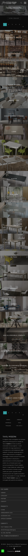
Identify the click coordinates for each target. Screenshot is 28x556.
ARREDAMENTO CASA (7, 512)
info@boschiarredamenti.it (11, 536)
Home (14, 11)
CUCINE (3, 509)
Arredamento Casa (8, 12)
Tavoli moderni (21, 12)
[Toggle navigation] (25, 3)
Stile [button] (19, 422)
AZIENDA (3, 492)
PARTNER (3, 498)
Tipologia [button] (8, 425)
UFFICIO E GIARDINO (6, 518)
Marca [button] (8, 419)
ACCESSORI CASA (5, 515)
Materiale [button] (8, 422)
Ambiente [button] (19, 419)
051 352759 (7, 533)
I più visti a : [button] (19, 425)
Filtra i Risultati (14, 18)
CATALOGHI (4, 495)
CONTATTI (3, 501)
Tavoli (15, 12)
